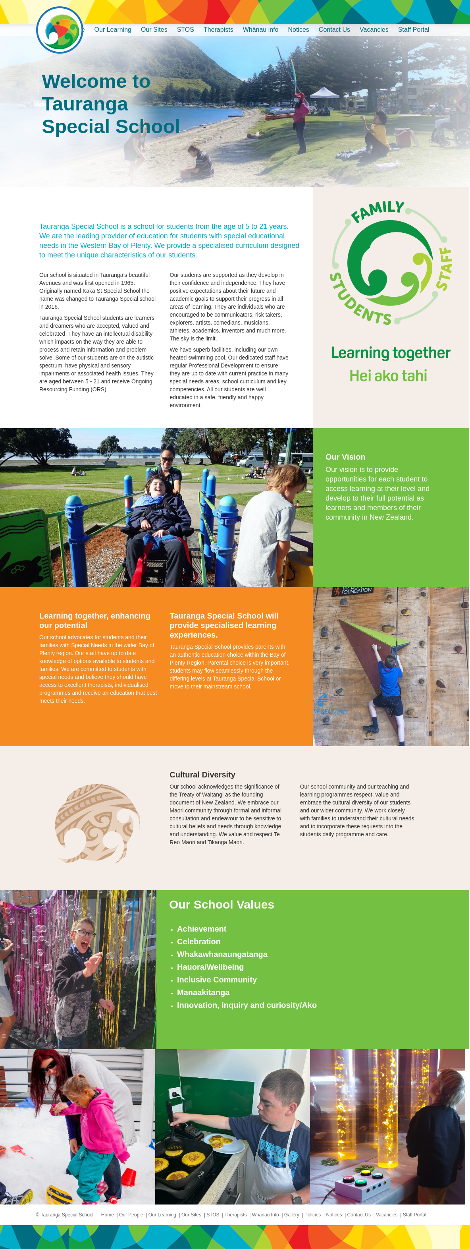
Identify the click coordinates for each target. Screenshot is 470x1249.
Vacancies (374, 29)
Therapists (218, 29)
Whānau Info (265, 1215)
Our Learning (112, 29)
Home (107, 1215)
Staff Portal (414, 29)
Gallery (291, 1215)
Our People (131, 1215)
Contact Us (334, 29)
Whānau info (261, 29)
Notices (298, 29)
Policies (312, 1215)
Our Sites (154, 29)
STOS (185, 29)
